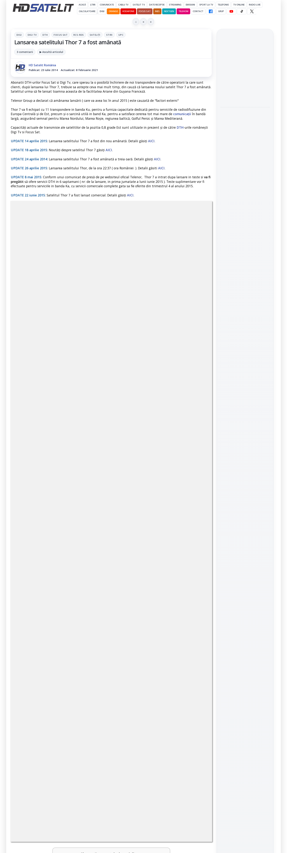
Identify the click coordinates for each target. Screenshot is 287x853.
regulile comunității (71, 396)
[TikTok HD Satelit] (241, 11)
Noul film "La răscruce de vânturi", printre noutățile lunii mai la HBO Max (245, 69)
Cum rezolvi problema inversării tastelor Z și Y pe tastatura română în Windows (153, 583)
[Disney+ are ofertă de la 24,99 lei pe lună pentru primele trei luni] (196, 629)
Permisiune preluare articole (245, 631)
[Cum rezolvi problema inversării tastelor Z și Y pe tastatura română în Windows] (196, 587)
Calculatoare (87, 11)
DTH (45, 34)
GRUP (221, 11)
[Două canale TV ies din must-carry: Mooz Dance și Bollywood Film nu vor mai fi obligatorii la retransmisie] (196, 667)
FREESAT (238, 587)
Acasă (82, 4)
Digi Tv (32, 34)
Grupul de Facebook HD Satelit (245, 485)
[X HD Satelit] (251, 11)
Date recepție (157, 4)
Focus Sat (145, 11)
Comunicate (107, 4)
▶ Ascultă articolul (51, 52)
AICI (151, 141)
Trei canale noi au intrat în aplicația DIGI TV (51, 506)
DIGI (102, 11)
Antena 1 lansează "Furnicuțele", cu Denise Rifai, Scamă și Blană (150, 543)
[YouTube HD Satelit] (231, 11)
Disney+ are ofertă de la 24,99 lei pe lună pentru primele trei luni (150, 624)
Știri (93, 4)
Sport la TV (206, 4)
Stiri (109, 34)
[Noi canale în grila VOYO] (196, 513)
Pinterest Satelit (245, 539)
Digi (19, 34)
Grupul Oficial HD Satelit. (84, 402)
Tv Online (239, 4)
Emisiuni (190, 4)
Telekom (183, 11)
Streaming (175, 4)
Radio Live (254, 4)
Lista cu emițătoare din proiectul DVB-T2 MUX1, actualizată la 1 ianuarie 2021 (64, 579)
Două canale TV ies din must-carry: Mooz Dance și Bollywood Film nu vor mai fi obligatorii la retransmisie (152, 666)
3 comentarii (25, 52)
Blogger (173, 709)
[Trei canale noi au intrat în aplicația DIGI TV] (94, 513)
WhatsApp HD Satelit (245, 498)
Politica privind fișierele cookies (245, 643)
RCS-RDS (78, 34)
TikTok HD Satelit (245, 518)
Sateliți (95, 34)
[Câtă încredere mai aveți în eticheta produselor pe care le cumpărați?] (94, 629)
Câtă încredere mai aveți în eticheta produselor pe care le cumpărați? (52, 624)
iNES (157, 11)
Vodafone (128, 11)
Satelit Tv (139, 4)
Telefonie (223, 4)
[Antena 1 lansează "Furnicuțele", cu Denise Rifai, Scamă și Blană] (196, 549)
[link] (60, 514)
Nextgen (169, 11)
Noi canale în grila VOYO (150, 503)
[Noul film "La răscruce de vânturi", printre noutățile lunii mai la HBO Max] (245, 93)
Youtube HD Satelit (245, 508)
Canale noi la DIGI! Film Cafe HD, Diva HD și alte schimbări (48, 543)
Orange (113, 11)
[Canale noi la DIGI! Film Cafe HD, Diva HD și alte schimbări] (94, 549)
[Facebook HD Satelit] (210, 11)
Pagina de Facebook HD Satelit (245, 470)
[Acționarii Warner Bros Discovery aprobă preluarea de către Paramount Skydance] (94, 667)
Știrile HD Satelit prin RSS (245, 551)
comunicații (182, 114)
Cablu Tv (123, 4)
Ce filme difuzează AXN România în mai (243, 169)
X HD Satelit (245, 529)
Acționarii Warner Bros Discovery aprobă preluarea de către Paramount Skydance (47, 664)
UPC (120, 34)
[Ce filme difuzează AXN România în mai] (245, 190)
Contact (198, 11)
